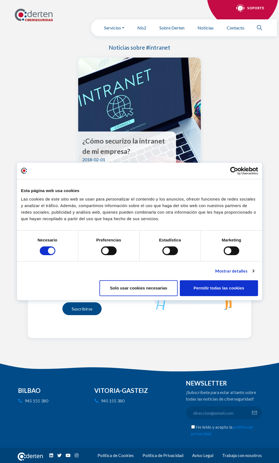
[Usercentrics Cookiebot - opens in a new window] (234, 171)
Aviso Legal (202, 455)
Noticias (206, 27)
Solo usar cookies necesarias (138, 288)
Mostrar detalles (231, 270)
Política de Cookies (116, 455)
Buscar (261, 27)
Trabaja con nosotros (242, 455)
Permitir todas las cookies (218, 288)
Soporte (255, 7)
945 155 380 (36, 400)
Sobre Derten (171, 27)
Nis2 (141, 27)
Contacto (235, 27)
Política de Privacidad (162, 455)
